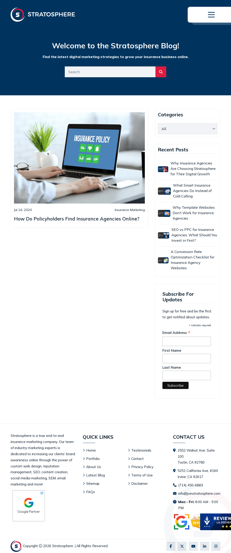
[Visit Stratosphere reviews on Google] (194, 521)
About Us (93, 467)
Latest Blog (95, 475)
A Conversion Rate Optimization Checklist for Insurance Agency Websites (192, 259)
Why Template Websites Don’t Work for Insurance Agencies (194, 212)
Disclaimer (139, 483)
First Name (171, 350)
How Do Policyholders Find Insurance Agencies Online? (76, 219)
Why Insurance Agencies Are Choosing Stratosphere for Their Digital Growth (193, 168)
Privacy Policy (142, 467)
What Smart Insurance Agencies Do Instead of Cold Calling (192, 190)
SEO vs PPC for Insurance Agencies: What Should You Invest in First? (194, 235)
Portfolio (93, 459)
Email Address (176, 333)
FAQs (90, 492)
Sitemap (92, 483)
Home (91, 450)
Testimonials (141, 450)
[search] (160, 71)
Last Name (171, 367)
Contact (137, 459)
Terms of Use (142, 475)
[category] (187, 128)
